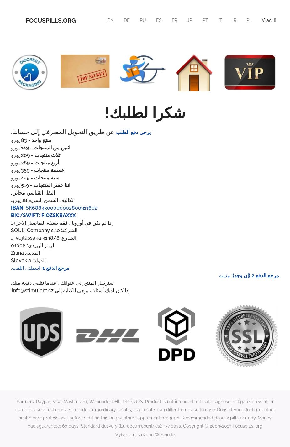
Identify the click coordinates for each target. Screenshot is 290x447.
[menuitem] (108, 20)
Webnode (165, 434)
